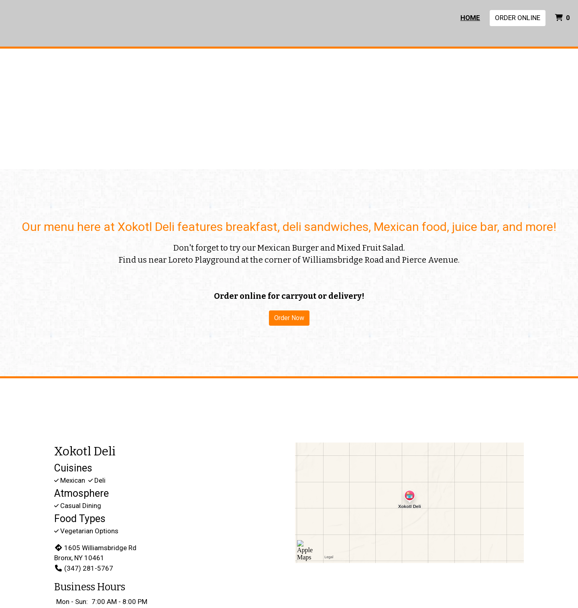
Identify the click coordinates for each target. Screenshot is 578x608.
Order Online (517, 18)
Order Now (289, 318)
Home (470, 18)
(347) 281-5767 (83, 568)
